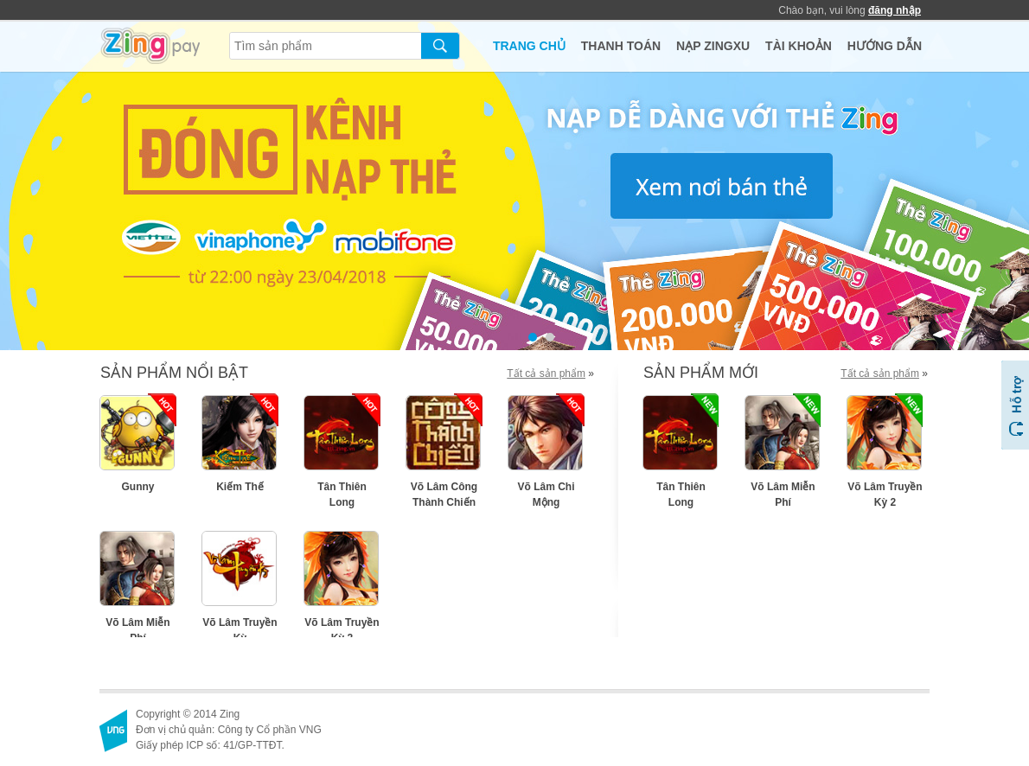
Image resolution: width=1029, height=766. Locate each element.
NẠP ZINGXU (713, 46)
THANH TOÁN (621, 46)
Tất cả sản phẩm (546, 373)
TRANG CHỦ (529, 46)
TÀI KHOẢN (798, 46)
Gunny (138, 487)
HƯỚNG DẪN (884, 46)
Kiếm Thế (240, 487)
